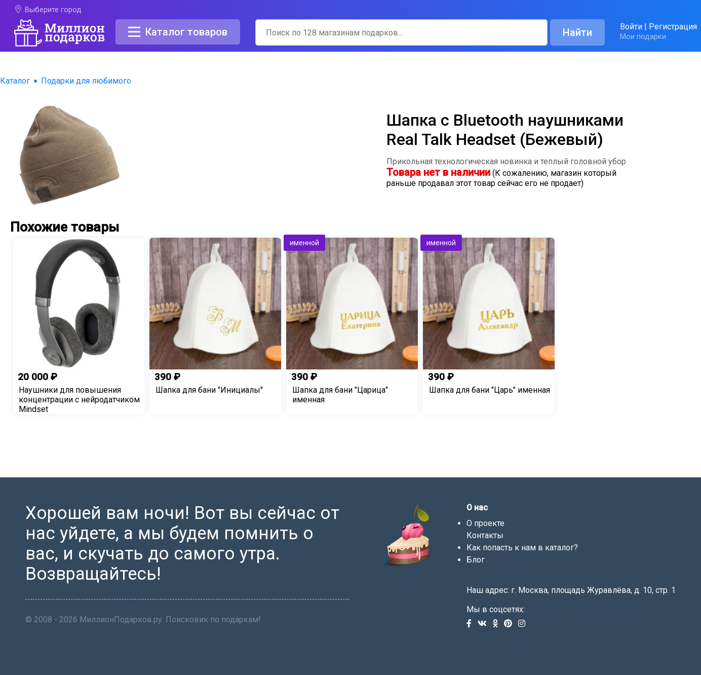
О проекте (485, 523)
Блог (475, 560)
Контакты (484, 535)
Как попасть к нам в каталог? (522, 547)
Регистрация (673, 26)
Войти (631, 26)
